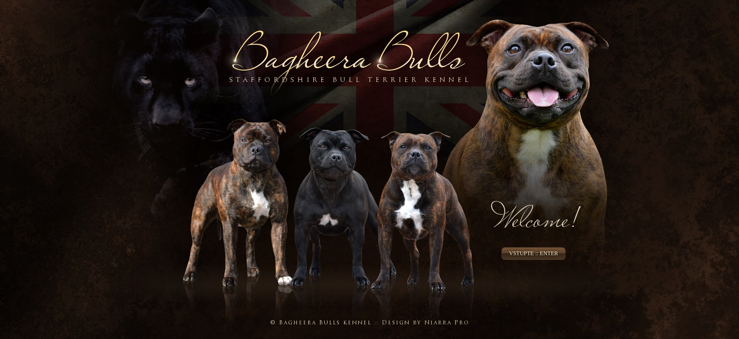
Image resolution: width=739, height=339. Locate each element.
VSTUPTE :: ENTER (533, 253)
